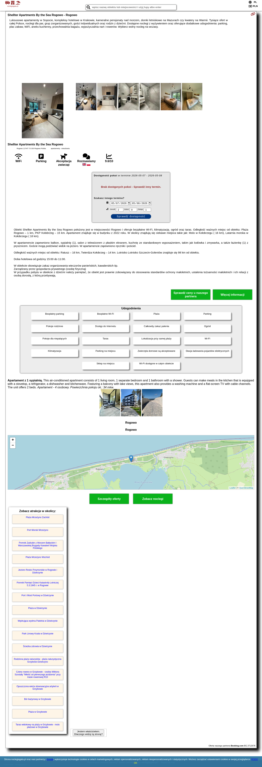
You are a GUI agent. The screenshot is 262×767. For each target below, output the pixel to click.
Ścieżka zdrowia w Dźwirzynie (37, 646)
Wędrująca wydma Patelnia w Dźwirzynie (37, 621)
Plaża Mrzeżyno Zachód (37, 517)
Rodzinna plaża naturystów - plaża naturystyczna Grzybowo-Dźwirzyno (37, 660)
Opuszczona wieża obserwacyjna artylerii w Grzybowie (38, 687)
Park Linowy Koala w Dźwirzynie (37, 633)
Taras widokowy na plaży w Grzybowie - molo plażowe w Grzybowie (37, 725)
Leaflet (232, 488)
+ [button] (13, 440)
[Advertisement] (131, 55)
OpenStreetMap (246, 488)
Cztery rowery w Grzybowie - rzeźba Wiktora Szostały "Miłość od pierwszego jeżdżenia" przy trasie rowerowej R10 (38, 674)
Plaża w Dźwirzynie (37, 608)
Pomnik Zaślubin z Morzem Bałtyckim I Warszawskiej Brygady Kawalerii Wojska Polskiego (37, 545)
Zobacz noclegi (152, 498)
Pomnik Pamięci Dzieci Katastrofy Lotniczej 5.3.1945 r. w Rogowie (38, 583)
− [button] (13, 445)
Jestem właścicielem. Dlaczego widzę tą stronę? (88, 733)
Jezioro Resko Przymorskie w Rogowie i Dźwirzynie (37, 571)
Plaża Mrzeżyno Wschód (38, 557)
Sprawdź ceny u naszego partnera (190, 294)
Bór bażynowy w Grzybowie (37, 699)
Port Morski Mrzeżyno (37, 530)
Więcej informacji (232, 294)
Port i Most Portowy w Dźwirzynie (37, 595)
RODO (254, 759)
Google (49, 759)
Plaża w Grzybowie (37, 712)
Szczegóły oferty (109, 498)
